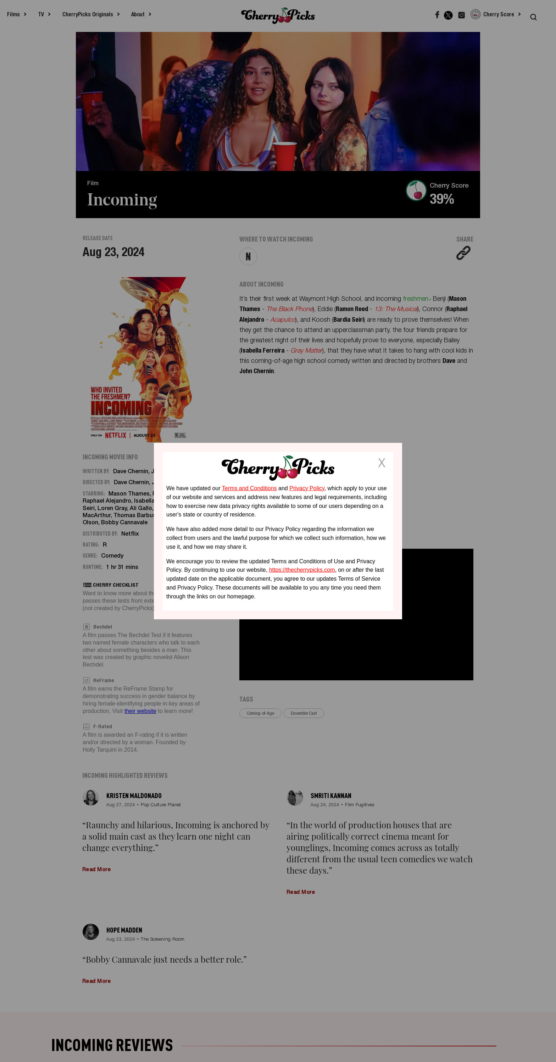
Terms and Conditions (249, 488)
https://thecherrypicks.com (302, 570)
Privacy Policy (306, 488)
